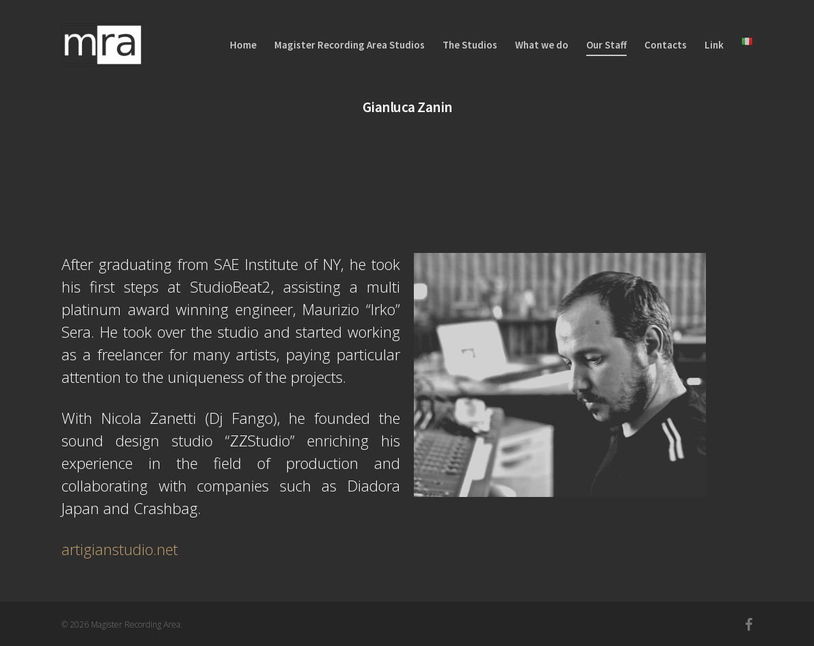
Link (714, 44)
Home (243, 44)
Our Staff (606, 44)
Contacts (665, 44)
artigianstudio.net (120, 549)
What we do (541, 44)
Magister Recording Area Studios (349, 44)
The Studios (470, 44)
